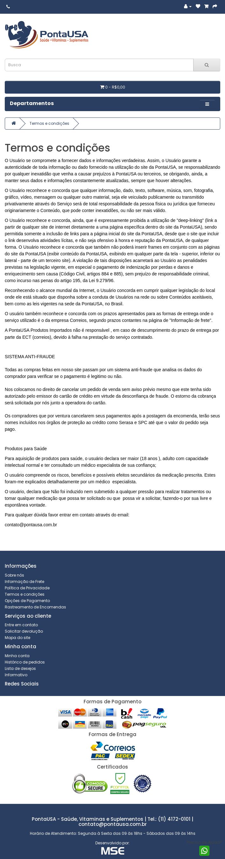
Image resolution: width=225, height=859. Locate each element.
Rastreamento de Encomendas (35, 607)
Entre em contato (21, 625)
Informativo (16, 675)
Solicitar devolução (24, 631)
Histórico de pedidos (25, 662)
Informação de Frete (24, 581)
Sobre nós (14, 575)
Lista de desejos (20, 668)
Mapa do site (17, 637)
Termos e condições (49, 123)
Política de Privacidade (27, 588)
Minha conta (17, 655)
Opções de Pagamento (27, 600)
